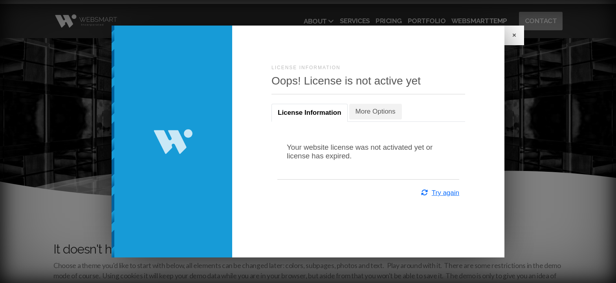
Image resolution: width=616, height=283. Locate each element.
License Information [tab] (309, 112)
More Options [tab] (376, 111)
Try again (439, 193)
